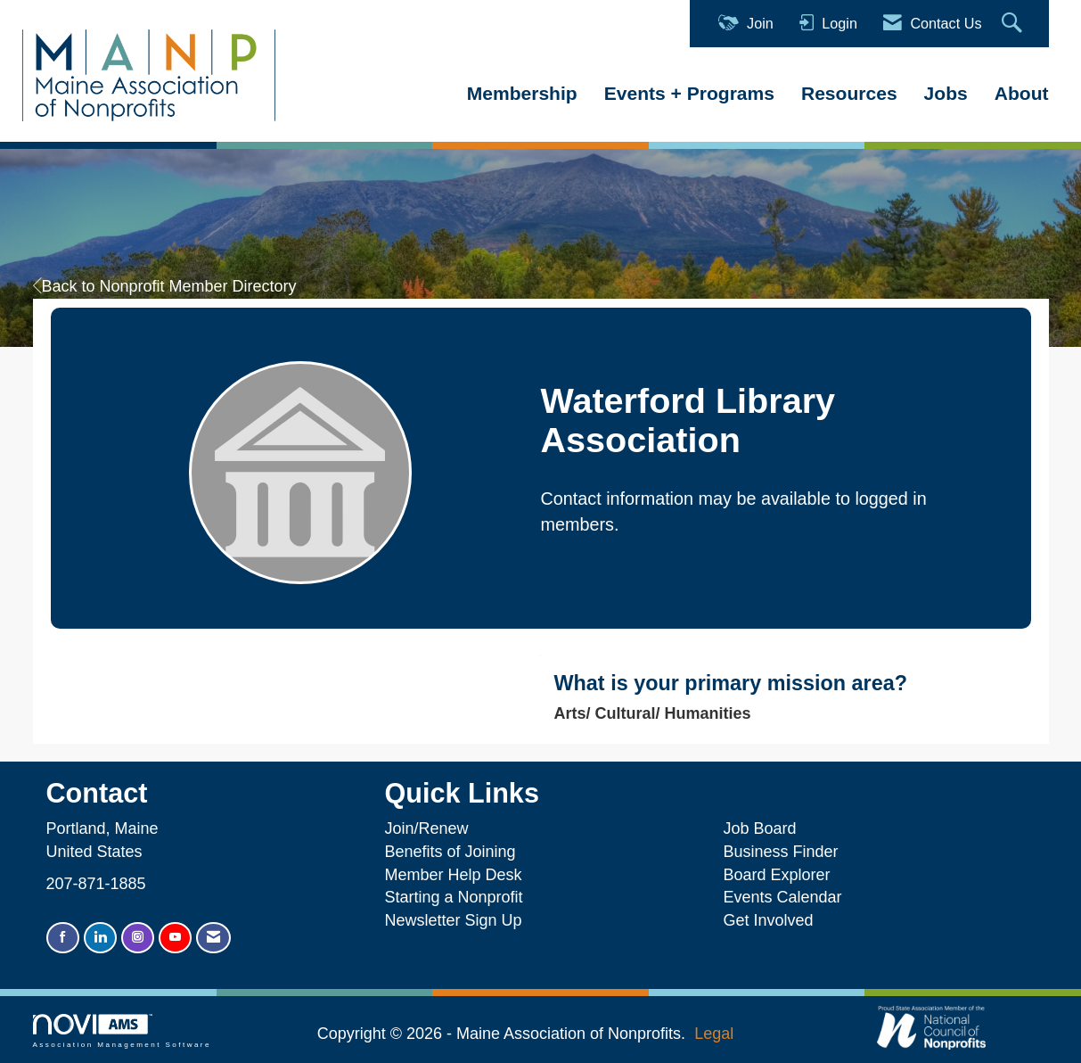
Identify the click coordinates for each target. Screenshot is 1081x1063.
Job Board (764, 828)
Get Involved (768, 920)
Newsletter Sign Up (452, 920)
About (1022, 93)
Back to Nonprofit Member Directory (165, 286)
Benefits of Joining (449, 852)
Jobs (946, 93)
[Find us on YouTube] (175, 937)
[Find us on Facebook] (62, 937)
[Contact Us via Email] (213, 937)
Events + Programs (689, 93)
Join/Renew (426, 828)
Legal (713, 1033)
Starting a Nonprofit (453, 897)
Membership (522, 93)
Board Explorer (776, 875)
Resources (849, 93)
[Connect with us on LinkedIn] (100, 937)
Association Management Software (122, 1031)
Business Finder (785, 852)
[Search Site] (1014, 24)
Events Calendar (782, 897)
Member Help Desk (452, 875)
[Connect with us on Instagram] (137, 937)
